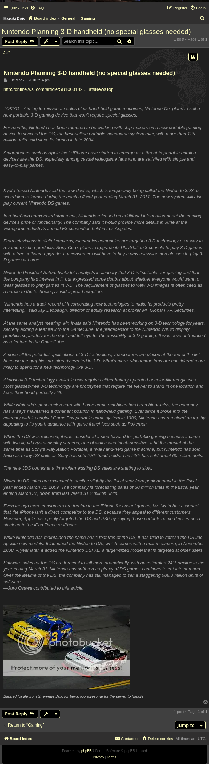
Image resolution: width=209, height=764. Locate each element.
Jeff (6, 53)
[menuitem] (37, 8)
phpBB (86, 751)
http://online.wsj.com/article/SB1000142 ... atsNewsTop (58, 89)
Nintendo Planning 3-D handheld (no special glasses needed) (96, 31)
